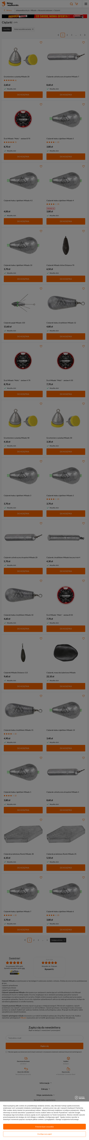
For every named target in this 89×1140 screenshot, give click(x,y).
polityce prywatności (71, 1110)
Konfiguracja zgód (44, 1134)
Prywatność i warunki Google (69, 1113)
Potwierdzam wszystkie (44, 1127)
